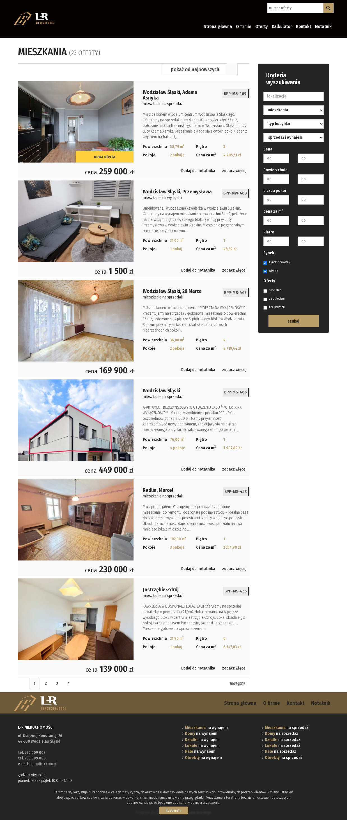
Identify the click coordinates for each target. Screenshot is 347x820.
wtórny (270, 271)
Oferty (261, 26)
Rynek (268, 253)
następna (237, 683)
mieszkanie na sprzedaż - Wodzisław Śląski (133, 427)
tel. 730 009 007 (31, 752)
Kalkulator (282, 26)
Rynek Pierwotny (276, 262)
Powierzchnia (275, 170)
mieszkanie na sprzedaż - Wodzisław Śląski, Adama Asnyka (133, 129)
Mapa (243, 69)
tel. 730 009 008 (32, 758)
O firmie (243, 26)
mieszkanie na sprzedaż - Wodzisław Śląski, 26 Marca (133, 328)
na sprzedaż (286, 727)
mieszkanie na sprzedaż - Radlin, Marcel (133, 527)
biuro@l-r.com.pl (43, 763)
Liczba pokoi (274, 190)
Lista (232, 69)
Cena (267, 149)
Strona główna (218, 26)
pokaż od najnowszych (195, 69)
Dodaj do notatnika (198, 170)
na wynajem (206, 727)
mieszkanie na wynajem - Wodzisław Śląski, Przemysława (133, 228)
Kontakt (303, 26)
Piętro (268, 232)
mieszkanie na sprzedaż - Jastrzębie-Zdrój (133, 626)
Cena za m (273, 211)
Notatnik (323, 26)
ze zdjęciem (274, 299)
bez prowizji (274, 307)
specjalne (272, 290)
